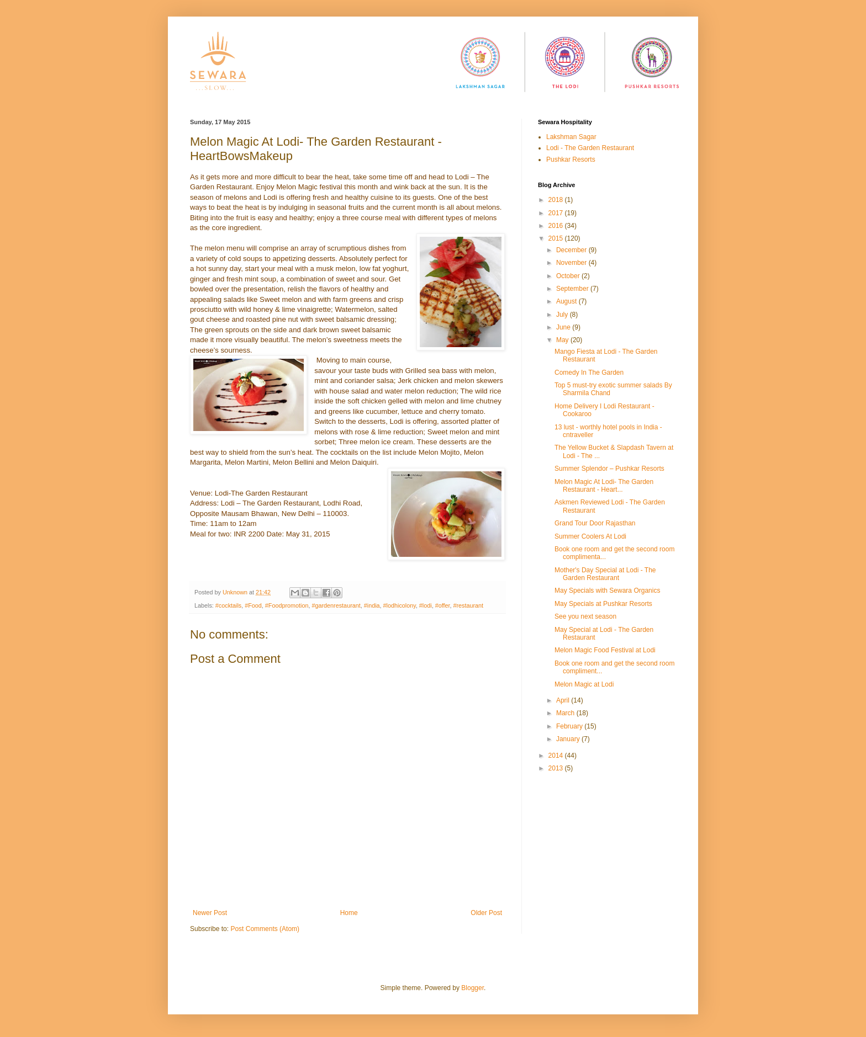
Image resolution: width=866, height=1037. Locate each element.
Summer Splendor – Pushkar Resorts (609, 468)
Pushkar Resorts (570, 159)
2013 (556, 768)
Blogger (472, 988)
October (569, 276)
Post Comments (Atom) (264, 929)
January (569, 739)
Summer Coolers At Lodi (590, 536)
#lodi (425, 605)
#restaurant (468, 605)
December (572, 250)
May (563, 340)
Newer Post (210, 913)
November (572, 263)
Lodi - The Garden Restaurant (590, 148)
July (563, 314)
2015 (556, 238)
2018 (556, 200)
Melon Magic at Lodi (584, 684)
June (564, 327)
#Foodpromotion (287, 605)
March (566, 713)
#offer (442, 605)
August (567, 301)
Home (349, 913)
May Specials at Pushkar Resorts (603, 604)
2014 (556, 755)
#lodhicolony (399, 605)
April (563, 700)
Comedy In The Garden (589, 372)
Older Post (486, 913)
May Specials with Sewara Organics (607, 590)
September (573, 289)
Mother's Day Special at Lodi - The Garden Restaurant (605, 574)
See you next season (585, 616)
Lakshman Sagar (571, 137)
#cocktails (228, 605)
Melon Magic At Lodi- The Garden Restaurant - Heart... (604, 485)
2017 (556, 213)
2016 (556, 226)
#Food (253, 605)
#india (372, 605)
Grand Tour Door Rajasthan (595, 523)
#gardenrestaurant (336, 605)
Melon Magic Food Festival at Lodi (605, 650)
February (570, 726)
